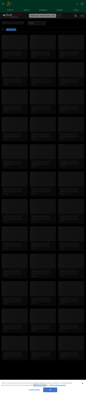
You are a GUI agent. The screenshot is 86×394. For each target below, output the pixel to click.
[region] (43, 387)
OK (50, 390)
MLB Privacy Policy (40, 385)
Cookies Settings (34, 390)
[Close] (82, 383)
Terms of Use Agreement (58, 385)
